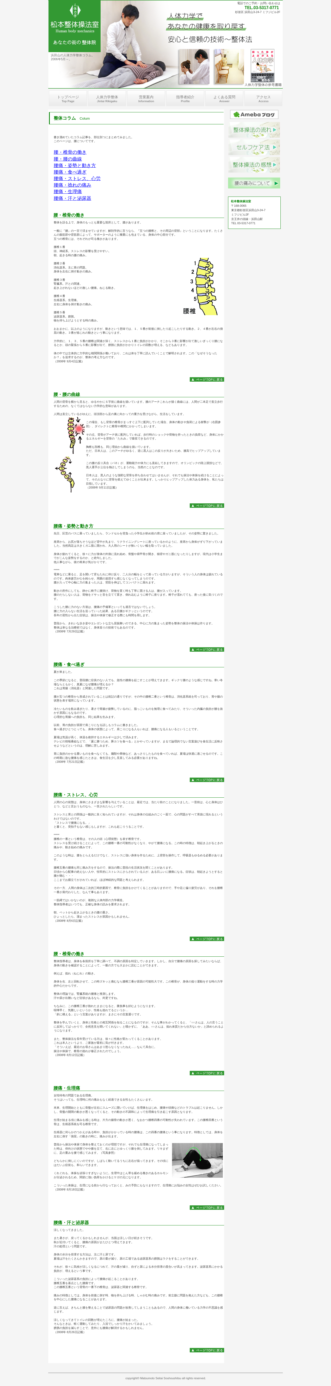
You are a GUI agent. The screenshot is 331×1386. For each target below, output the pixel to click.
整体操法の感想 (254, 165)
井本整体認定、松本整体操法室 (74, 26)
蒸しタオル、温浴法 (254, 147)
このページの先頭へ (207, 379)
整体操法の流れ (254, 130)
